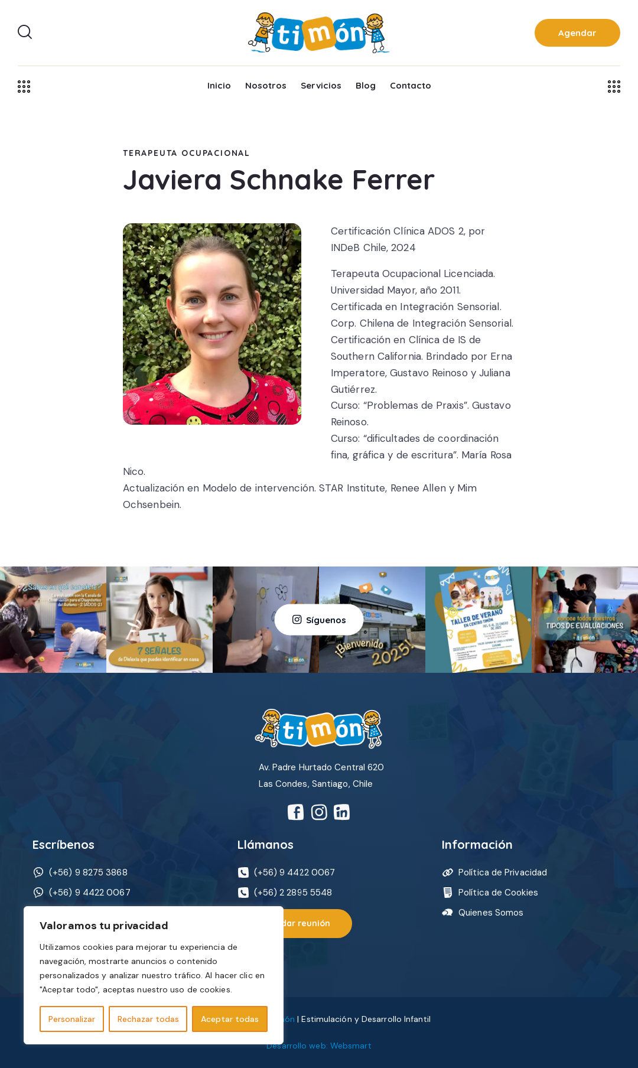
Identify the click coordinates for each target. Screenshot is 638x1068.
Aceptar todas (230, 1019)
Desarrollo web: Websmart (318, 1045)
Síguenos (326, 619)
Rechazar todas (148, 1019)
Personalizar (71, 1019)
